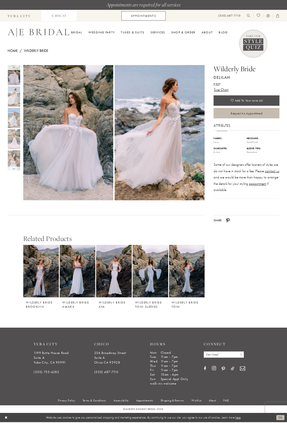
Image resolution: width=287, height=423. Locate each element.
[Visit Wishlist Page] (258, 16)
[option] (41, 276)
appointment (257, 184)
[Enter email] (224, 356)
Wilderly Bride (36, 50)
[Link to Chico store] (59, 16)
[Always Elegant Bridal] (38, 32)
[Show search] (248, 16)
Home (13, 50)
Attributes (222, 126)
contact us (272, 171)
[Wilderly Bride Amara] (77, 272)
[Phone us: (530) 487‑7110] (229, 16)
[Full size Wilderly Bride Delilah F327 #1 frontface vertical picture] (160, 133)
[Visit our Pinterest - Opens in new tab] (223, 369)
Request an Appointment (246, 114)
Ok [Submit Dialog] (280, 418)
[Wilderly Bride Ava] (114, 272)
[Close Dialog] (6, 418)
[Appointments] (143, 15)
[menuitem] (59, 16)
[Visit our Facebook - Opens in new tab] (205, 369)
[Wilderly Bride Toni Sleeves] (150, 272)
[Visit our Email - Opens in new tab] (242, 370)
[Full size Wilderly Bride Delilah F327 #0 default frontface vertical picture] (68, 133)
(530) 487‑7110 (106, 373)
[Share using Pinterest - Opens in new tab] (228, 221)
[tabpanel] (67, 133)
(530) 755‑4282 (46, 373)
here (237, 418)
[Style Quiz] (253, 43)
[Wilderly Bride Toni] (187, 272)
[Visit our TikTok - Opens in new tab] (232, 369)
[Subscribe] (241, 356)
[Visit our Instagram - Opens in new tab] (214, 369)
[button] (268, 16)
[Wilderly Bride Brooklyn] (41, 272)
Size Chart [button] (221, 89)
